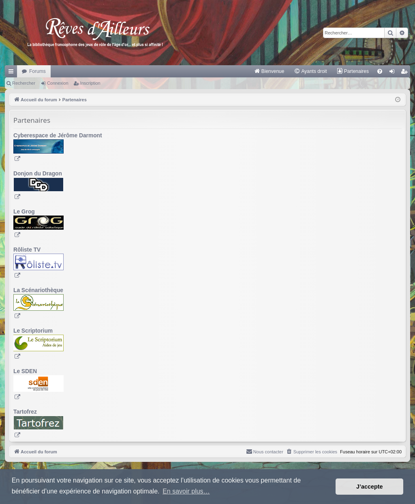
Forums (37, 71)
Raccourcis (12, 72)
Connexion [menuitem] (393, 72)
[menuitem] (269, 71)
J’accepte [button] (369, 486)
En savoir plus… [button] (186, 491)
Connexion (57, 83)
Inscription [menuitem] (406, 72)
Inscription (90, 83)
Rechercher (23, 83)
